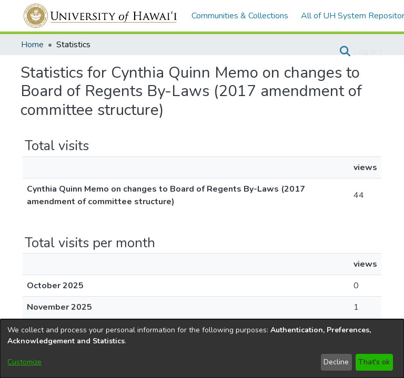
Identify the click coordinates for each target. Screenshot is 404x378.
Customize (24, 362)
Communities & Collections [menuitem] (239, 16)
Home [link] (32, 44)
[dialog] (202, 348)
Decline (336, 362)
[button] (344, 51)
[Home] (101, 16)
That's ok (374, 362)
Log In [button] (366, 51)
